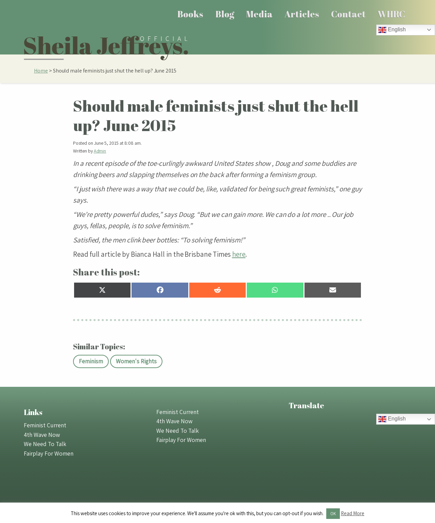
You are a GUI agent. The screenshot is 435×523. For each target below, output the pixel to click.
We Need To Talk (45, 444)
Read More (352, 513)
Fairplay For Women (48, 453)
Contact (348, 14)
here (239, 254)
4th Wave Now (42, 435)
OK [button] (333, 514)
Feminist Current (45, 425)
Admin (100, 151)
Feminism (91, 361)
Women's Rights (136, 361)
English (392, 30)
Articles (301, 14)
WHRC (391, 14)
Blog (224, 14)
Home (41, 70)
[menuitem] (190, 14)
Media (259, 14)
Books (190, 14)
